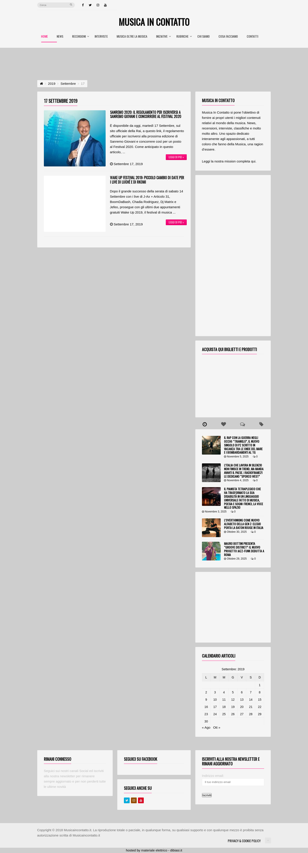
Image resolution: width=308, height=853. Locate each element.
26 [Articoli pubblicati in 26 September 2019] (233, 714)
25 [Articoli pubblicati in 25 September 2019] (224, 714)
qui (253, 161)
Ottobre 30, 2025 (235, 531)
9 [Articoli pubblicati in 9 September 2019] (206, 699)
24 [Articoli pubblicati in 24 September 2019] (215, 714)
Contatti (252, 37)
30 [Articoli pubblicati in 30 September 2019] (206, 721)
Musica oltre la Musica (132, 37)
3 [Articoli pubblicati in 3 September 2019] (215, 692)
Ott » (216, 727)
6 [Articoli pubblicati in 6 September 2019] (242, 692)
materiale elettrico (154, 850)
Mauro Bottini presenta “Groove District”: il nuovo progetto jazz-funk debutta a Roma (244, 549)
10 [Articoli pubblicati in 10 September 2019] (215, 699)
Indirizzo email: (213, 775)
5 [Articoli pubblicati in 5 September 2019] (233, 692)
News (60, 37)
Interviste (101, 37)
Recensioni (80, 37)
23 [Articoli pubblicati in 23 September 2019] (206, 714)
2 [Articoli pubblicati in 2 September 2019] (206, 692)
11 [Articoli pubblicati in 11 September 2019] (224, 699)
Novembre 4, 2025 (236, 480)
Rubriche (184, 37)
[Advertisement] (154, 60)
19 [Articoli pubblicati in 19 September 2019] (233, 707)
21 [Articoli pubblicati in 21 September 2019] (250, 707)
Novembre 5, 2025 (236, 456)
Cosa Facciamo (228, 37)
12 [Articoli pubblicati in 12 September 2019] (233, 699)
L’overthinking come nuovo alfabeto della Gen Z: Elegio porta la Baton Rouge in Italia (243, 524)
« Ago (206, 727)
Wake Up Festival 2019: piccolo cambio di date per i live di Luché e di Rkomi (147, 179)
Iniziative (163, 37)
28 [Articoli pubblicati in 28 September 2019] (250, 714)
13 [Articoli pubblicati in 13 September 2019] (242, 699)
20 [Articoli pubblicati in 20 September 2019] (242, 707)
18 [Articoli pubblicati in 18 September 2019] (224, 707)
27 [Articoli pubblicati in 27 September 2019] (242, 714)
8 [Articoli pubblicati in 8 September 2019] (260, 692)
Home (44, 37)
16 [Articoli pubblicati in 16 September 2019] (206, 707)
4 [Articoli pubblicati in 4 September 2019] (224, 692)
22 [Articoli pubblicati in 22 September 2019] (259, 707)
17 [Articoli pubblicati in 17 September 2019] (215, 707)
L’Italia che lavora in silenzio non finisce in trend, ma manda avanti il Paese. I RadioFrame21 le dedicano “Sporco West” (243, 470)
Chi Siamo (203, 37)
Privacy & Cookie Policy (244, 840)
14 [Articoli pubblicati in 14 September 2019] (250, 699)
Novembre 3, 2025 (214, 511)
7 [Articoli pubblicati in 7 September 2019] (251, 692)
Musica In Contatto (154, 21)
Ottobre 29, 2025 (235, 558)
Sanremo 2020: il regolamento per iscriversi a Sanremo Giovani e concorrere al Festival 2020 (145, 114)
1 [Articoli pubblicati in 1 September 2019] (260, 685)
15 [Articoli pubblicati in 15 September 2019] (259, 699)
